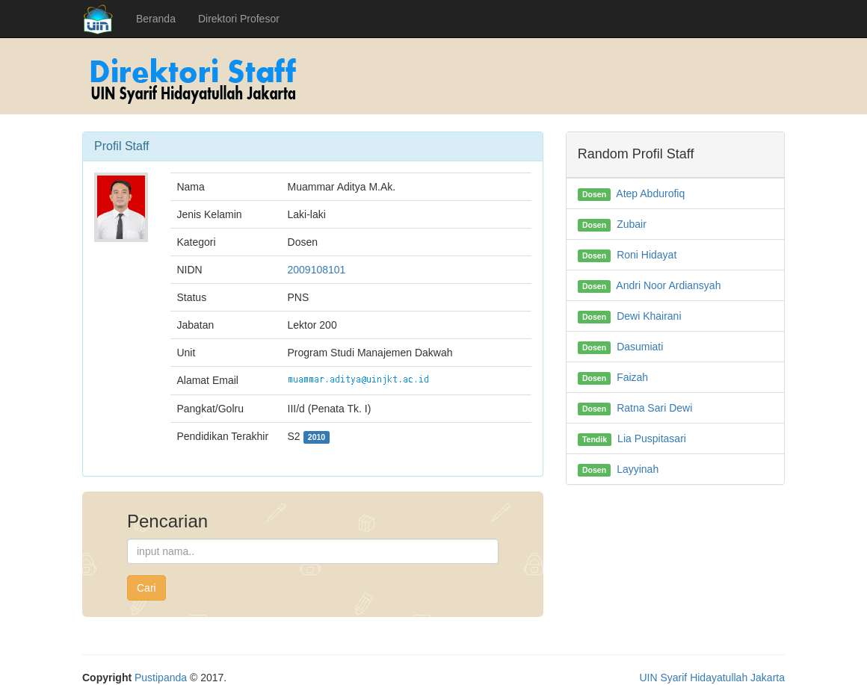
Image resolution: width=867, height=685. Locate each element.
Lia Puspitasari (651, 438)
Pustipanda (161, 678)
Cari (146, 588)
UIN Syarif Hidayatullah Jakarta (712, 678)
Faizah (632, 377)
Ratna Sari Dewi (654, 408)
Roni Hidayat (646, 255)
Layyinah (637, 469)
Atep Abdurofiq (650, 193)
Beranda (156, 19)
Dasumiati (640, 347)
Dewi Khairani (649, 316)
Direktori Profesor (239, 19)
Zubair (632, 224)
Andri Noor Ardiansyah (668, 285)
